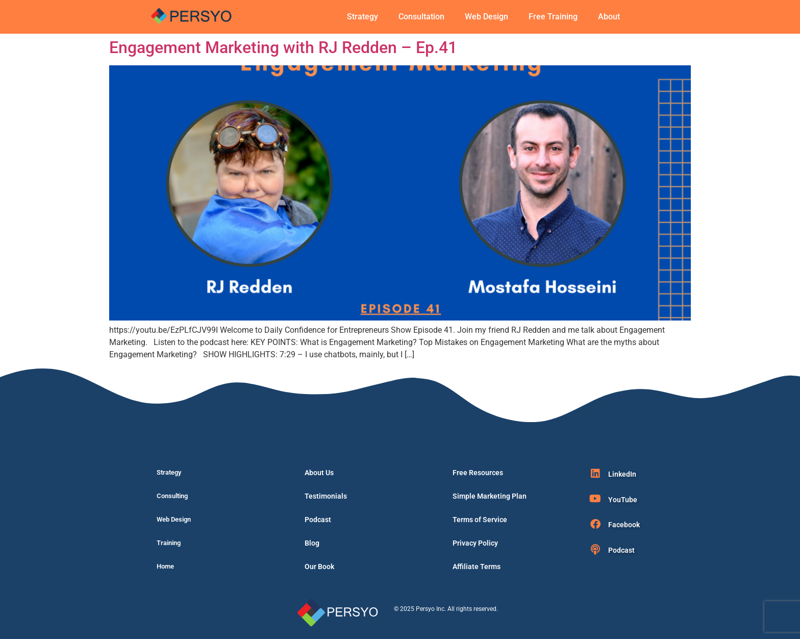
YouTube (622, 500)
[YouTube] (595, 499)
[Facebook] (595, 524)
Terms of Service (480, 519)
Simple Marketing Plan (490, 496)
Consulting (172, 496)
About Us (319, 473)
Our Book (319, 566)
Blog (312, 543)
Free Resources (478, 473)
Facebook (624, 525)
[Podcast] (595, 550)
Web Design (486, 16)
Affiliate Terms (477, 566)
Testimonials (326, 496)
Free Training (553, 16)
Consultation (421, 16)
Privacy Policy (475, 543)
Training (169, 543)
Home (165, 566)
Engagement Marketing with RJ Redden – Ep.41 (283, 47)
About (609, 16)
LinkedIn (622, 474)
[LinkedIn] (595, 474)
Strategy (362, 16)
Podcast (318, 519)
